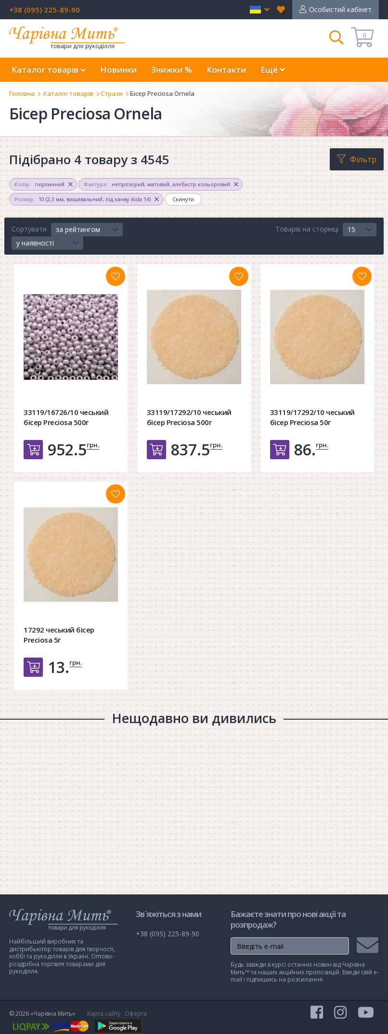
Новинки (118, 69)
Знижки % (171, 69)
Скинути (183, 199)
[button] (260, 9)
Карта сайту (103, 1013)
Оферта (136, 1013)
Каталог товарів (68, 93)
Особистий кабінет (340, 9)
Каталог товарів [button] (49, 69)
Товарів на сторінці (306, 228)
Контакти (226, 69)
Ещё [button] (272, 69)
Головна (22, 93)
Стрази (112, 93)
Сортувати (29, 228)
